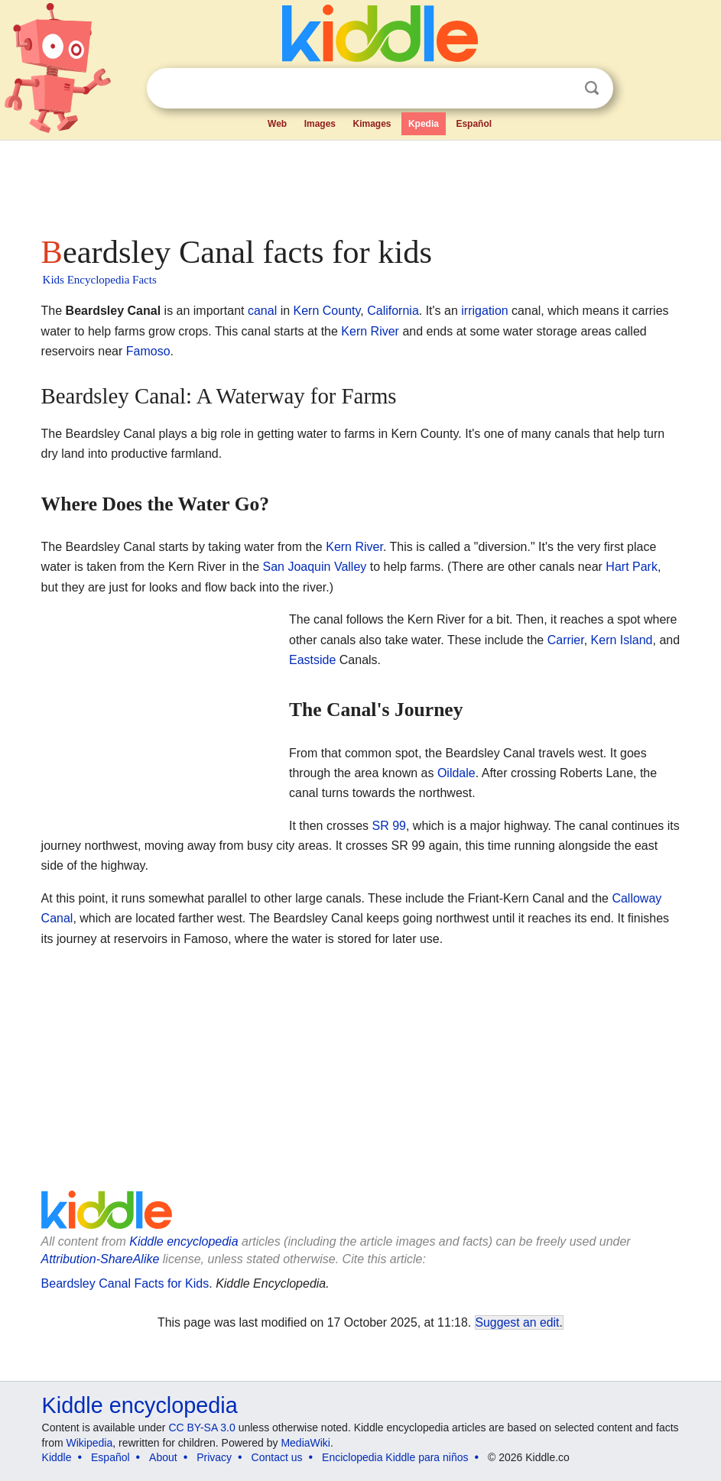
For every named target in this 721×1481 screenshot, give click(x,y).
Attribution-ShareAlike (100, 1259)
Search (591, 88)
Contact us (277, 1457)
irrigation (484, 310)
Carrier (565, 640)
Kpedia (423, 123)
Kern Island (622, 640)
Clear (560, 89)
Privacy (214, 1457)
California (393, 310)
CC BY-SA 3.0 (201, 1427)
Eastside (312, 659)
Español (474, 123)
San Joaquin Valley (315, 566)
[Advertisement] (360, 183)
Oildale (456, 772)
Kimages (371, 123)
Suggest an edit (518, 1322)
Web (277, 123)
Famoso (148, 351)
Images (320, 123)
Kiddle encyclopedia (183, 1241)
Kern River (370, 331)
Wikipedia (89, 1443)
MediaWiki (305, 1443)
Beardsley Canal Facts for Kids (125, 1283)
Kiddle (57, 1457)
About (163, 1457)
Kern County (327, 310)
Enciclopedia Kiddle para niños (395, 1457)
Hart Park (632, 566)
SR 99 (388, 825)
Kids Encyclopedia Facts (100, 280)
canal (262, 310)
